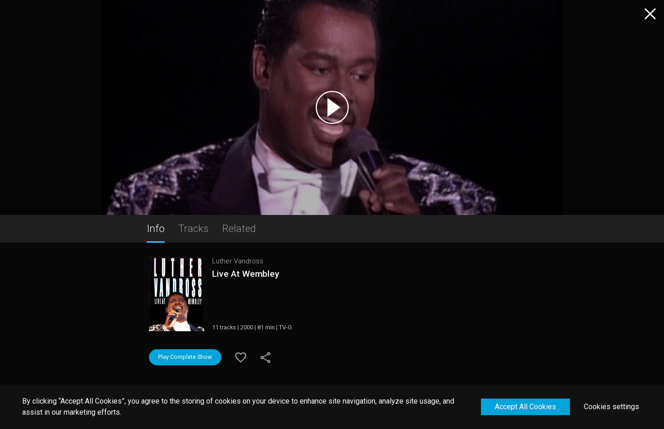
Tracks (193, 228)
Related (239, 228)
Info (156, 228)
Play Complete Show (185, 356)
